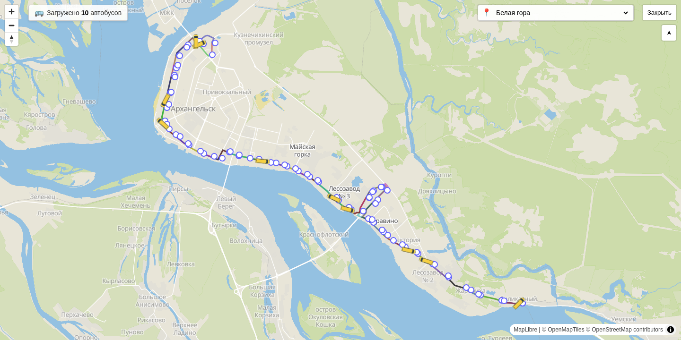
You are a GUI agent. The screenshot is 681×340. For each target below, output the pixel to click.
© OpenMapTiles (563, 329)
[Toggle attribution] (670, 329)
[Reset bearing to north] (11, 39)
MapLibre (525, 329)
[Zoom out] (11, 25)
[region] (340, 170)
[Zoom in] (11, 11)
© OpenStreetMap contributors (624, 329)
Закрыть (659, 12)
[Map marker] (215, 43)
